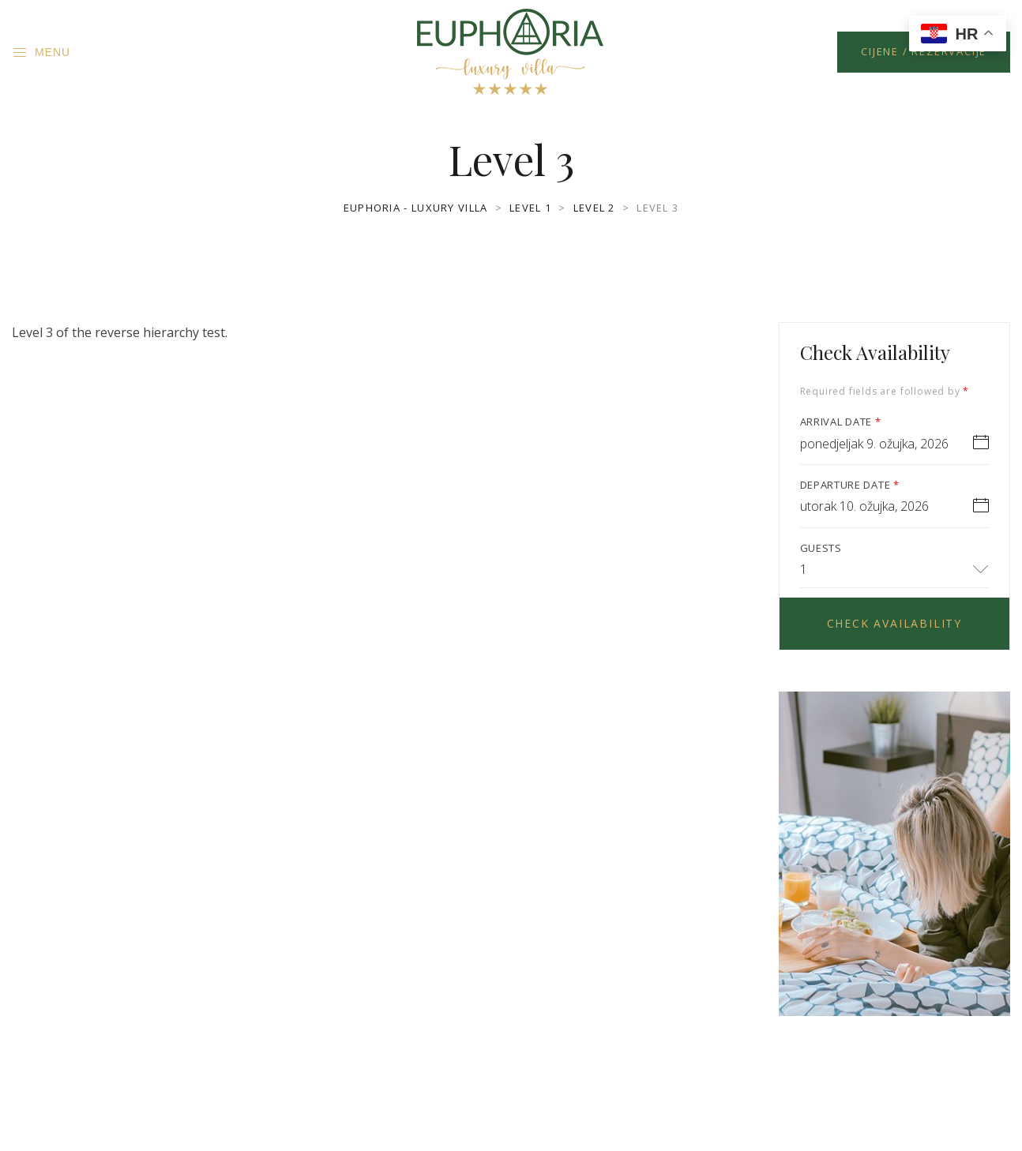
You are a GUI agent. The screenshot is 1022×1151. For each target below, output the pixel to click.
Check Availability (894, 623)
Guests (821, 548)
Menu (41, 53)
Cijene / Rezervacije (923, 51)
